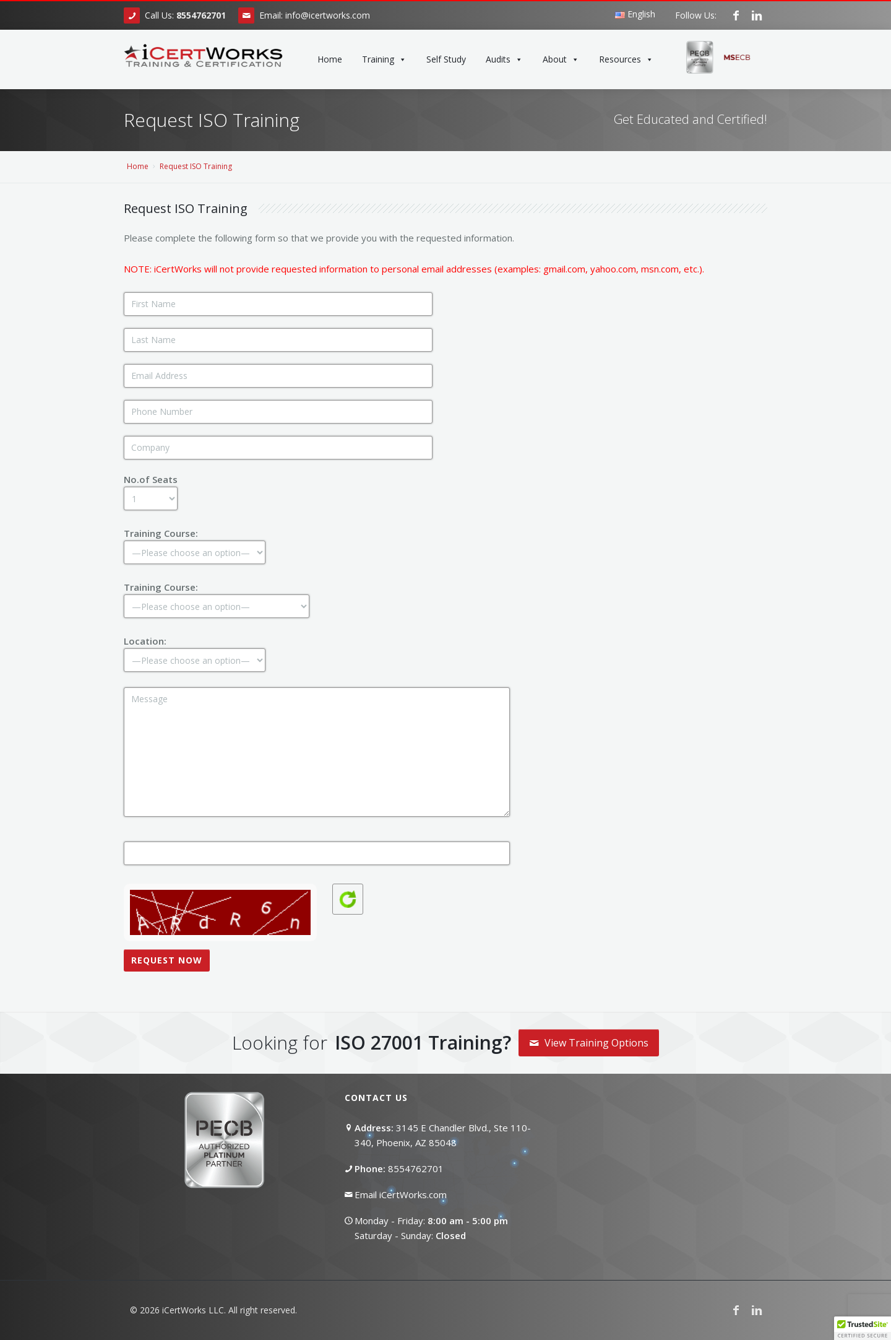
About (561, 59)
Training (384, 59)
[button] (862, 1328)
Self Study (446, 59)
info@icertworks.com (327, 15)
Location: (194, 650)
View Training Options (588, 1043)
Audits (504, 59)
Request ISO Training (196, 166)
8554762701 (416, 1168)
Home (329, 59)
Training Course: (194, 542)
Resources (626, 59)
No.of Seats (151, 488)
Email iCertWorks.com (401, 1194)
